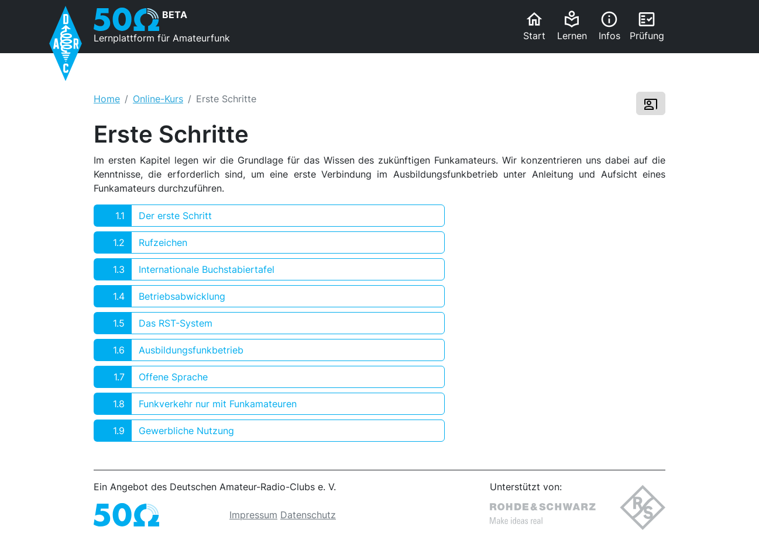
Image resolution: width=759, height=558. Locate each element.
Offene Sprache (151, 376)
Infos (609, 25)
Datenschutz (308, 515)
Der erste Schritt (153, 215)
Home (107, 99)
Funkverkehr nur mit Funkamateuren (195, 403)
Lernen (572, 25)
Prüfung (647, 25)
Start (534, 25)
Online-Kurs (158, 99)
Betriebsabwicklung (159, 296)
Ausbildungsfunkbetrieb (168, 350)
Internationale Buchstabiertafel (184, 269)
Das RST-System (153, 323)
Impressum (253, 515)
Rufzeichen (140, 242)
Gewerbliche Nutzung (164, 430)
